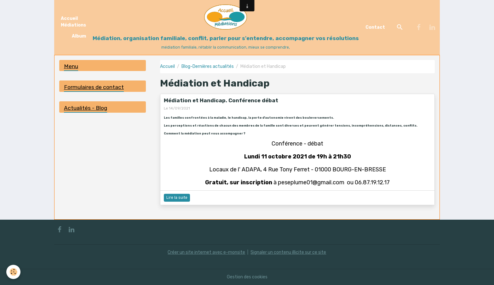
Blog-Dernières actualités (207, 66)
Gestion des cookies (247, 277)
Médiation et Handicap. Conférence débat (221, 100)
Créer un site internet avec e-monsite (206, 252)
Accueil (167, 66)
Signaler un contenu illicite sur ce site (288, 252)
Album (79, 36)
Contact (375, 27)
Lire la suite (176, 197)
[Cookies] (13, 272)
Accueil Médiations (73, 22)
